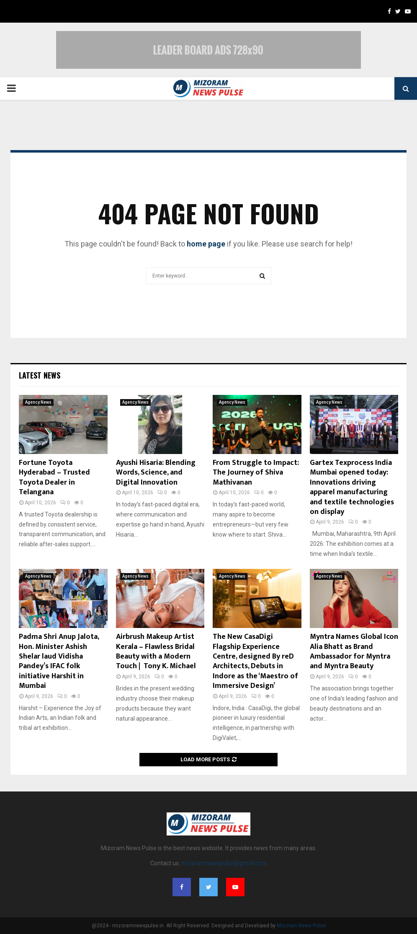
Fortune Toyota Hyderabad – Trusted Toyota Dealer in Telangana (54, 477)
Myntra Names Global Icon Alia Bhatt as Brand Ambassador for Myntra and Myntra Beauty (354, 651)
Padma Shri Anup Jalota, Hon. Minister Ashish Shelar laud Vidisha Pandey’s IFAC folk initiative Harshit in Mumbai (59, 661)
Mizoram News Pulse (301, 926)
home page (206, 243)
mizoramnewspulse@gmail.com (224, 863)
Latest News (39, 375)
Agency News (38, 402)
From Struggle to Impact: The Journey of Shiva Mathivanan (256, 473)
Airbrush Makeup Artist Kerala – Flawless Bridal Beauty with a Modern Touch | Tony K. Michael (156, 651)
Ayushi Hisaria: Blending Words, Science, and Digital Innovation (156, 473)
